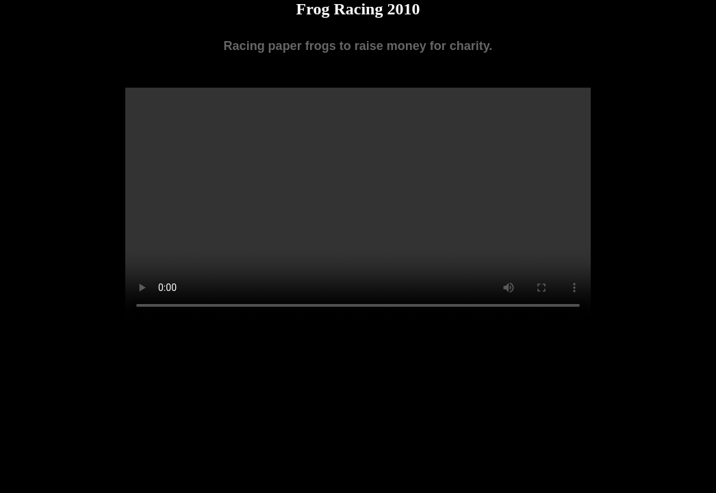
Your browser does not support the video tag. (358, 204)
